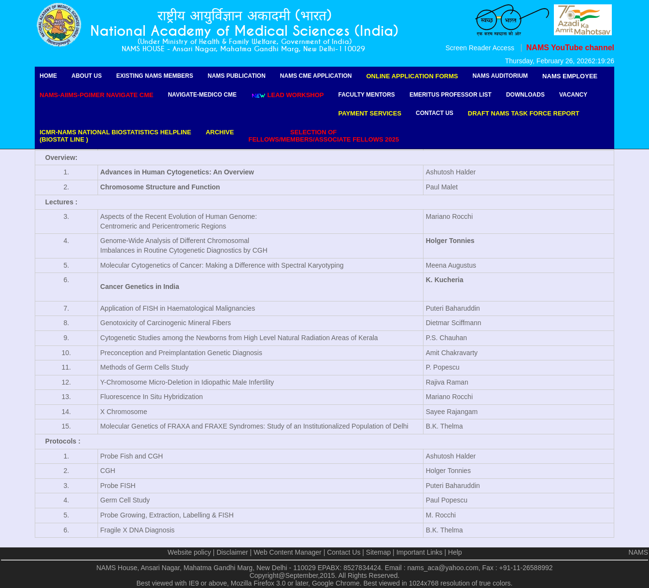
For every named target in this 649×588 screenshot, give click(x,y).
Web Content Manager (288, 552)
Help (455, 552)
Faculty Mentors (367, 94)
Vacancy (573, 94)
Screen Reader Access (479, 48)
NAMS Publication (237, 75)
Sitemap (378, 552)
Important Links (419, 552)
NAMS (638, 552)
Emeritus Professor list (450, 94)
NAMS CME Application (316, 75)
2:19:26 (603, 61)
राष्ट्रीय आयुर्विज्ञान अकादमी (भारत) (244, 16)
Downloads (525, 94)
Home (48, 75)
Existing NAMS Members (154, 75)
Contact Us (434, 113)
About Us (86, 75)
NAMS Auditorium (500, 75)
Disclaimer (232, 552)
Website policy (189, 552)
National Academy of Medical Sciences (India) (244, 31)
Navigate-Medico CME (202, 94)
